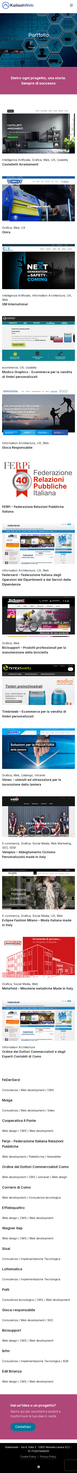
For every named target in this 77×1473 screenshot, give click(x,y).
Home (31, 47)
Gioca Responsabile (17, 447)
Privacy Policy (48, 1456)
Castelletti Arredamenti (20, 164)
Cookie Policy (28, 1456)
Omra (6, 232)
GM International (15, 304)
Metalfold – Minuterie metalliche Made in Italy (37, 988)
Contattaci (23, 1427)
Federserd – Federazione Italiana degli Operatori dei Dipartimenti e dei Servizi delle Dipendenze (36, 579)
